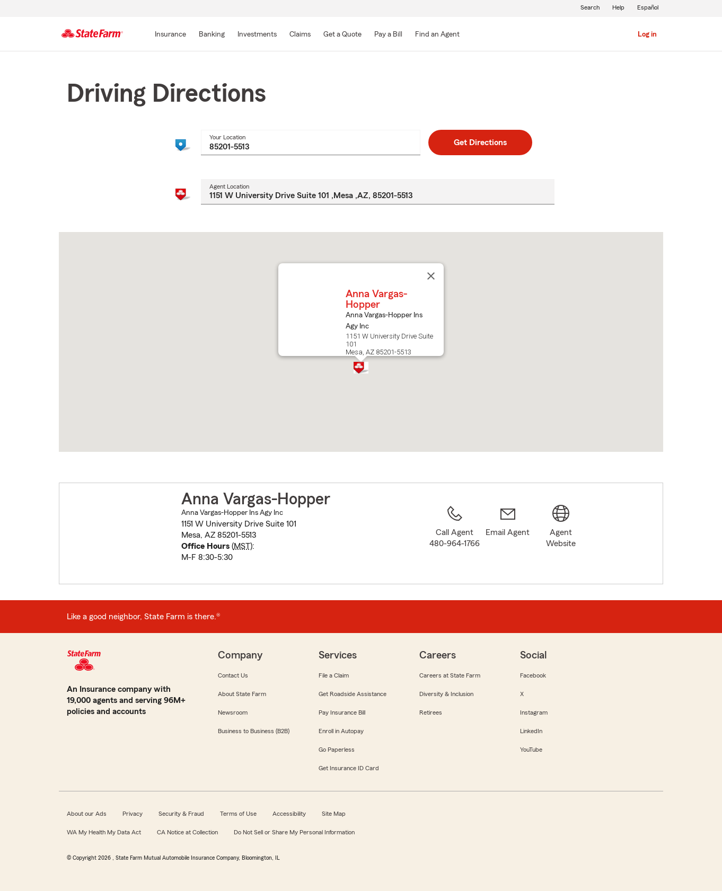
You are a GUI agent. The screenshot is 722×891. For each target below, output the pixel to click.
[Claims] (300, 35)
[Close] (431, 276)
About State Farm (242, 694)
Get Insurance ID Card (349, 768)
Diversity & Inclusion (446, 694)
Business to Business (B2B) (253, 731)
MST (242, 546)
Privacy (132, 813)
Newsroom (233, 712)
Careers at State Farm (449, 675)
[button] (361, 367)
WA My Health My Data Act (104, 832)
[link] (507, 540)
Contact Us (233, 675)
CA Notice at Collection (187, 832)
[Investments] (257, 35)
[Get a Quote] (342, 35)
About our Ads (87, 813)
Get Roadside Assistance (352, 694)
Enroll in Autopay (341, 731)
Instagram (534, 712)
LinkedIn (531, 731)
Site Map (334, 813)
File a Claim (334, 675)
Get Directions (480, 142)
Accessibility (289, 813)
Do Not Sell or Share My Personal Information (294, 832)
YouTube (531, 749)
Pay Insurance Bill (342, 712)
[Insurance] (170, 35)
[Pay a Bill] (388, 35)
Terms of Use (238, 813)
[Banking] (212, 35)
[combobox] (310, 142)
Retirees (430, 712)
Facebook (533, 675)
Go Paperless (337, 749)
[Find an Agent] (437, 35)
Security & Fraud (181, 813)
